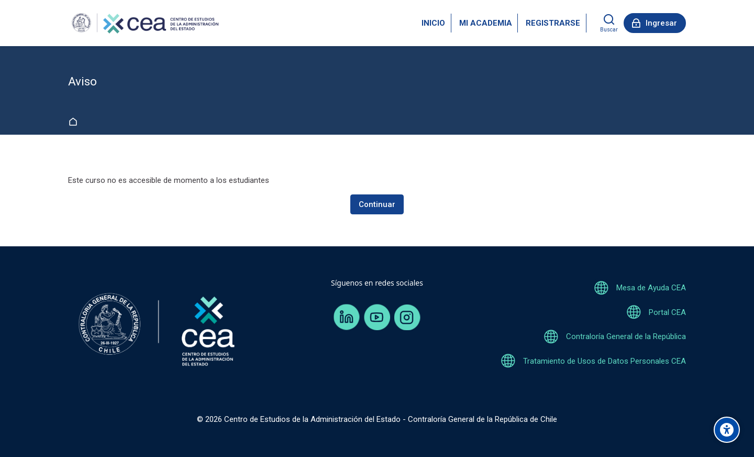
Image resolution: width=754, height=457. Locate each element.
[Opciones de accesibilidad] (727, 430)
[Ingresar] (655, 23)
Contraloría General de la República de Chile (482, 419)
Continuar (377, 204)
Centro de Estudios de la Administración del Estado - (316, 419)
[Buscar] (609, 23)
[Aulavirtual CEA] (144, 23)
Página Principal (75, 122)
